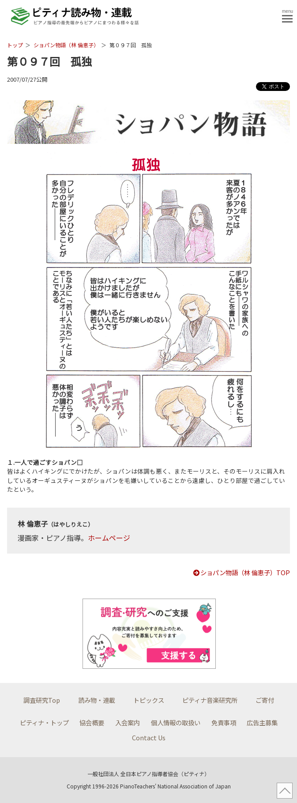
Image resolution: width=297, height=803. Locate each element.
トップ (15, 45)
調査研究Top (41, 700)
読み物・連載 (96, 700)
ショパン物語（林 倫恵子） (66, 45)
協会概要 (91, 722)
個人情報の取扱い (175, 722)
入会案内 (127, 722)
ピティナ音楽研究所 (209, 700)
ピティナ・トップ (44, 722)
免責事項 (223, 722)
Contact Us (148, 737)
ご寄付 (265, 700)
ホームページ (109, 537)
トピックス (148, 700)
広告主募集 (262, 722)
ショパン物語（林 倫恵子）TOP (241, 572)
